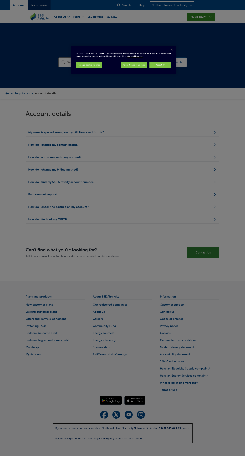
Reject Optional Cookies (134, 65)
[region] (123, 60)
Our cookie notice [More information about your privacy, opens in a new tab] (135, 56)
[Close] (171, 49)
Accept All (160, 65)
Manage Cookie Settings (89, 65)
